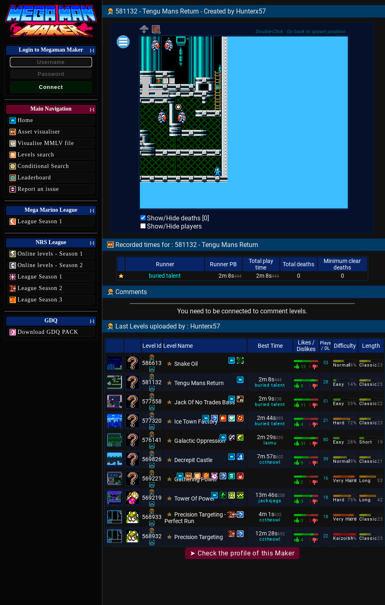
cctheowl (269, 462)
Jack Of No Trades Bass (204, 402)
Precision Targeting (198, 537)
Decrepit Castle (193, 460)
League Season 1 (40, 221)
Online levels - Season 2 (50, 265)
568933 (152, 517)
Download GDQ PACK (48, 332)
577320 (152, 420)
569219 (152, 497)
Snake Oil (186, 363)
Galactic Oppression (199, 440)
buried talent (165, 275)
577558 (152, 401)
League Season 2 (40, 288)
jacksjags (270, 500)
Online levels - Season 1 (50, 254)
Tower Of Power (194, 498)
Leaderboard (34, 177)
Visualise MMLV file (46, 143)
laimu (270, 443)
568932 (152, 536)
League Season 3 (40, 300)
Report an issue (38, 189)
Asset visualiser (39, 132)
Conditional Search (43, 166)
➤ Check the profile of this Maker (242, 553)
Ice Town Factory (196, 421)
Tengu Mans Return (199, 383)
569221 (152, 478)
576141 (152, 440)
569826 (152, 459)
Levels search (36, 155)
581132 (152, 382)
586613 (152, 363)
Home (25, 120)
